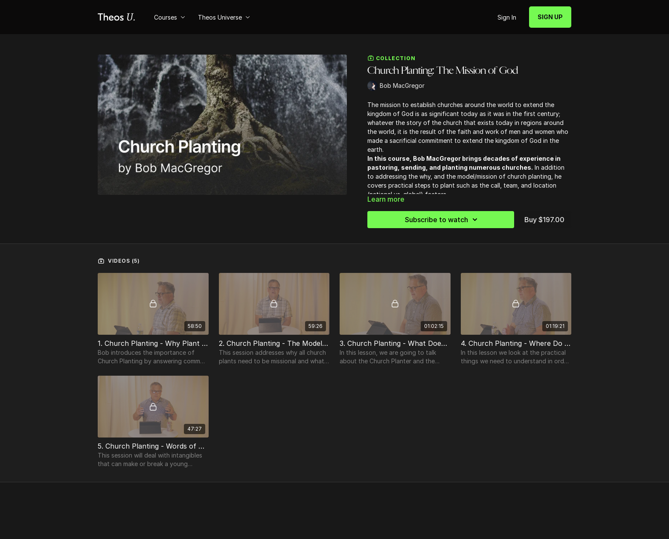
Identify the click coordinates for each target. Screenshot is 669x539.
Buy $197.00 (544, 219)
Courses (169, 17)
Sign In (506, 17)
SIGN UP (550, 16)
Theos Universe (224, 17)
